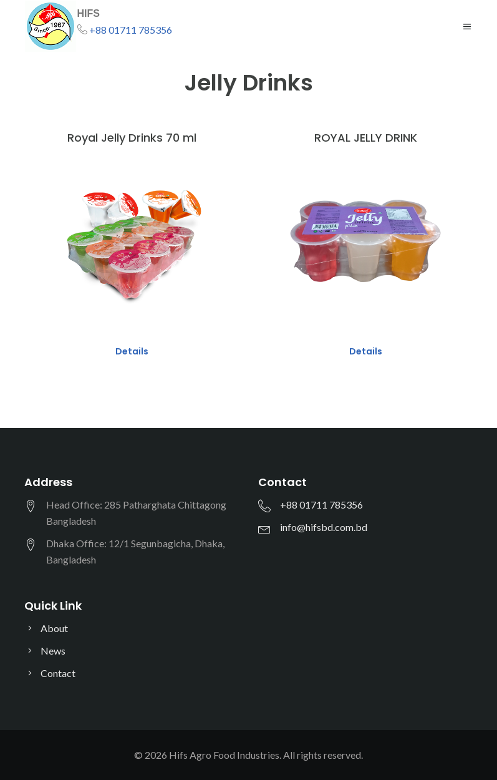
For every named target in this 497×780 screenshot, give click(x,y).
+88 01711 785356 (130, 30)
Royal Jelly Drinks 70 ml (131, 137)
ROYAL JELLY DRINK (365, 137)
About (46, 628)
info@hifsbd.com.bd (323, 527)
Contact (49, 673)
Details (131, 351)
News (44, 650)
